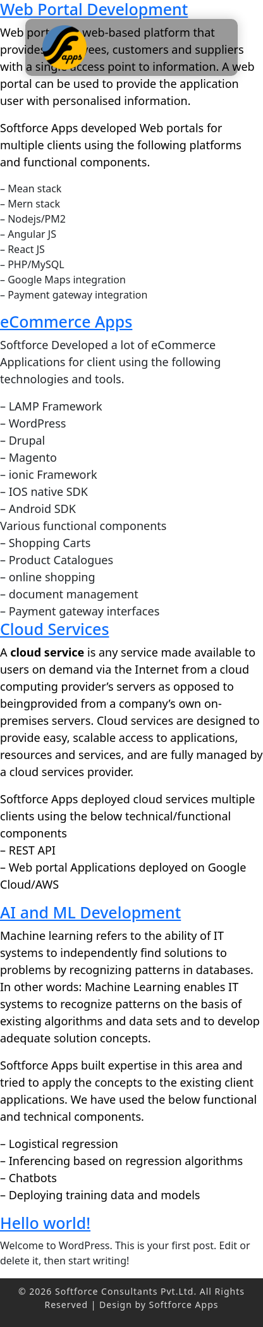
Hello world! (45, 1222)
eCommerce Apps (66, 321)
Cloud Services (54, 628)
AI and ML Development (90, 912)
